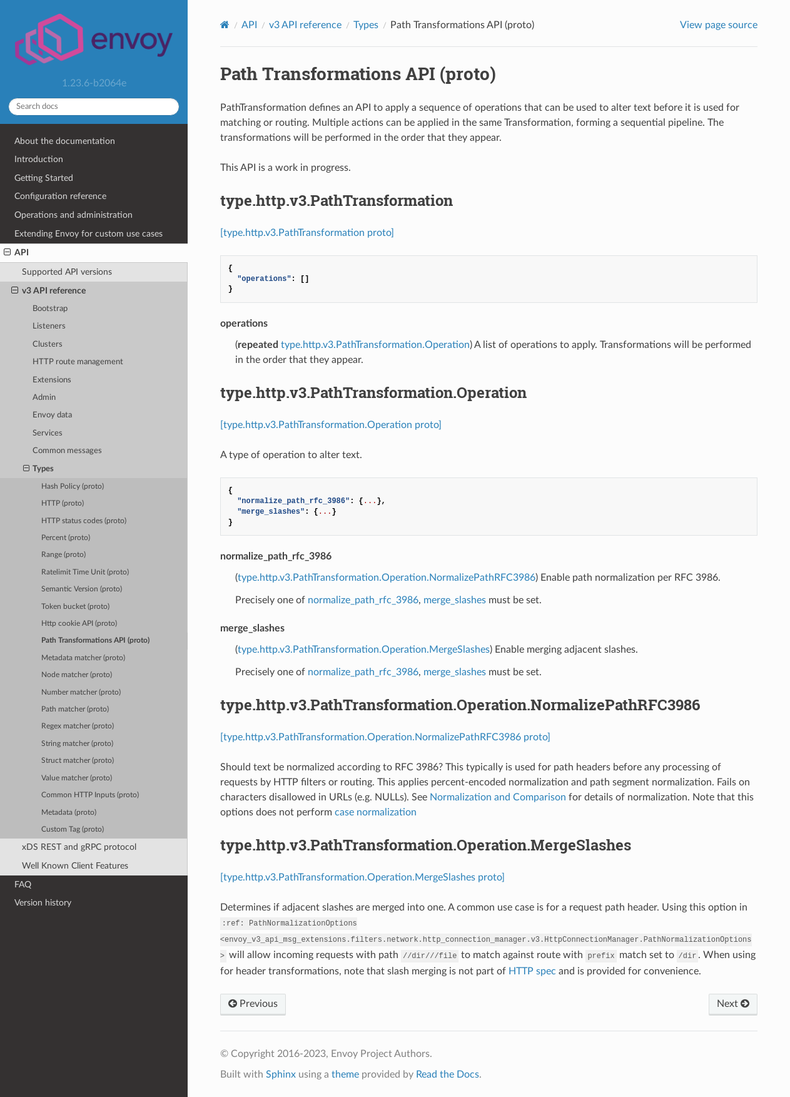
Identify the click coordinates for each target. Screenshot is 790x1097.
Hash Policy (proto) (72, 486)
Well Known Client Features (75, 865)
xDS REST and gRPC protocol (79, 847)
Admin (44, 398)
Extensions (52, 380)
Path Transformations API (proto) (95, 640)
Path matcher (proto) (75, 709)
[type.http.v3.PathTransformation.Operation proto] (331, 425)
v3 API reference (48, 291)
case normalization (376, 812)
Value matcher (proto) (76, 778)
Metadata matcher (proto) (83, 658)
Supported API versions (67, 272)
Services (48, 433)
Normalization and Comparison (498, 797)
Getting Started (43, 178)
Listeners (49, 326)
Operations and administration (73, 215)
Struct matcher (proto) (77, 760)
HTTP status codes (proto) (83, 521)
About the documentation (64, 141)
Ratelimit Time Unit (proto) (85, 572)
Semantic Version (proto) (81, 589)
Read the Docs (447, 1074)
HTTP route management (78, 362)
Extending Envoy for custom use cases (88, 233)
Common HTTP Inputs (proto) (90, 795)
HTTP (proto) (62, 503)
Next (733, 1004)
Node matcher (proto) (76, 674)
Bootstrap (50, 309)
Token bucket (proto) (75, 606)
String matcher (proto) (77, 743)
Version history (42, 902)
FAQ (22, 884)
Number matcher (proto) (81, 692)
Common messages (67, 451)
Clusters (48, 344)
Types (38, 469)
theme (345, 1074)
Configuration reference (60, 196)
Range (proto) (63, 554)
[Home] (225, 24)
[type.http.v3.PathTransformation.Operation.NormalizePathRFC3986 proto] (385, 737)
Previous (253, 1004)
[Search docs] (94, 107)
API (16, 252)
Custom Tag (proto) (72, 829)
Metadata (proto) (68, 812)
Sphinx (281, 1074)
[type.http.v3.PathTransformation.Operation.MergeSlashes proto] (362, 877)
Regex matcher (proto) (77, 726)
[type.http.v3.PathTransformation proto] (307, 233)
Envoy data (52, 415)
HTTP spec (532, 971)
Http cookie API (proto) (79, 623)
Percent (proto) (65, 537)
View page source (718, 25)
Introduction (38, 159)
